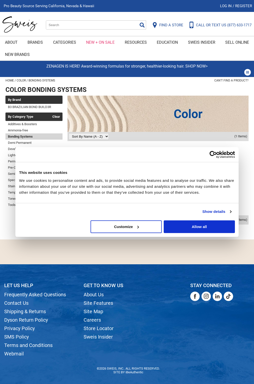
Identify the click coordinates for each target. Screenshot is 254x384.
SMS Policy (16, 337)
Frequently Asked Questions (35, 295)
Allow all (199, 227)
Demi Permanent (20, 143)
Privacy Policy (19, 328)
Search (142, 25)
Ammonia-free (18, 130)
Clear (56, 116)
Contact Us (16, 303)
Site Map (93, 311)
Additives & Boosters (22, 124)
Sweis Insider (201, 42)
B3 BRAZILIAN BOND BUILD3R (29, 107)
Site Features (98, 303)
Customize (126, 227)
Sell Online (237, 42)
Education (167, 42)
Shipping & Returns (25, 311)
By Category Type (20, 116)
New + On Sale (100, 42)
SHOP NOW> (196, 66)
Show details (213, 211)
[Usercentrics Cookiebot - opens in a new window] (213, 154)
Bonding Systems (20, 136)
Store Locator (99, 328)
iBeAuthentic (134, 372)
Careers (92, 320)
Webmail (14, 354)
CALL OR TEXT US (224, 25)
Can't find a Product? (231, 80)
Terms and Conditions (28, 345)
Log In (226, 6)
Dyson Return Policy (26, 320)
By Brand (14, 100)
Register (243, 6)
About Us (94, 295)
